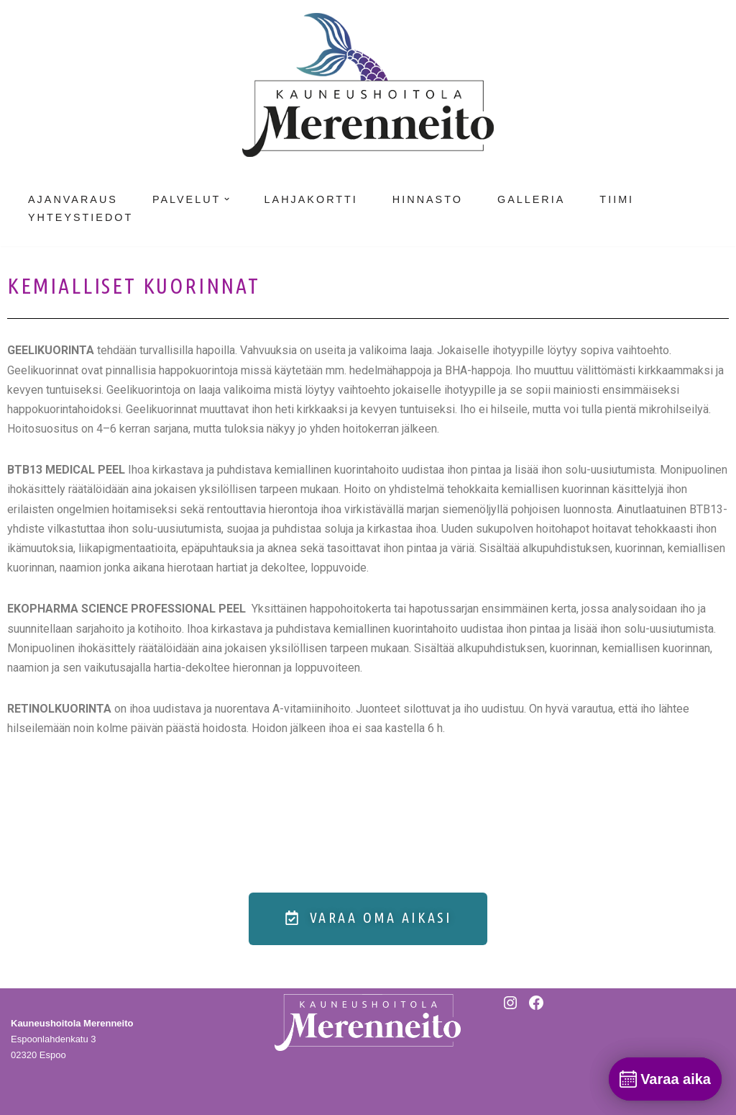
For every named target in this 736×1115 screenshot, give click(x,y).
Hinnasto (427, 199)
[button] (226, 199)
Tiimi (616, 199)
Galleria (531, 199)
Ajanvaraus (73, 199)
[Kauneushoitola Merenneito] (368, 85)
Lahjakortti (311, 199)
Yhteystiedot (80, 217)
